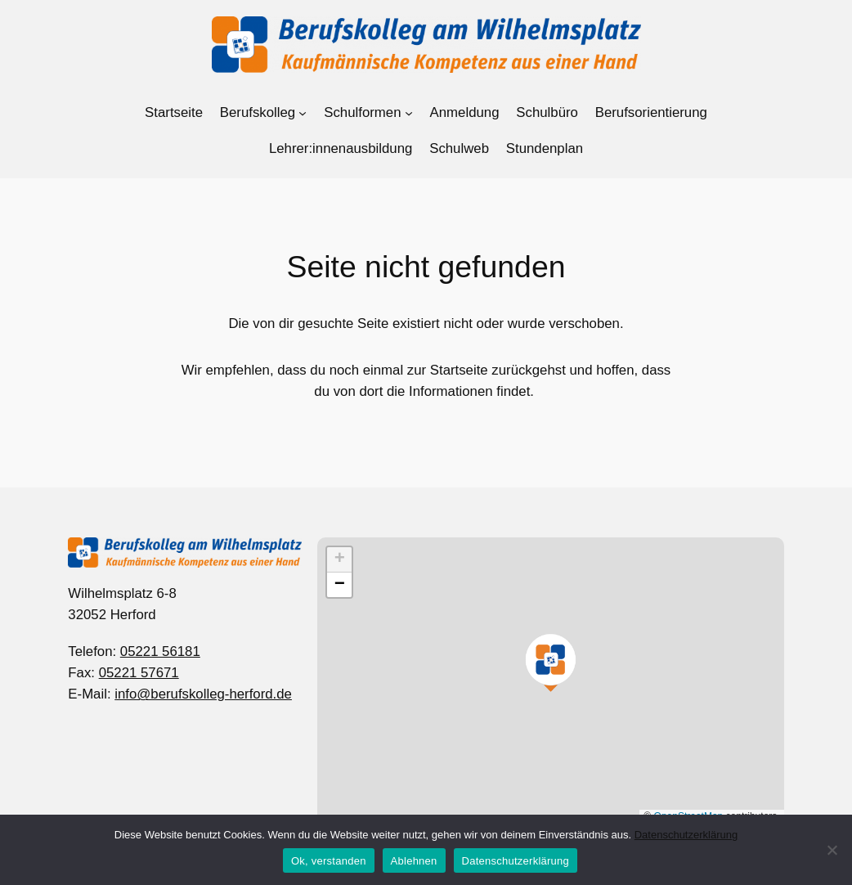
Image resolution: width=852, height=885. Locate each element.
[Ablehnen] (831, 850)
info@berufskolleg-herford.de (203, 694)
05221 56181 (160, 651)
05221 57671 (139, 673)
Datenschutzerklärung (686, 835)
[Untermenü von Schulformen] (409, 113)
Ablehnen (414, 861)
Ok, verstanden (328, 861)
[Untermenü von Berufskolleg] (302, 113)
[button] (550, 661)
